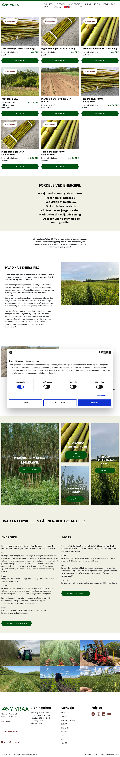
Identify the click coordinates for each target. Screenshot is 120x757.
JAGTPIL (64, 716)
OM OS (64, 743)
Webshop (49, 4)
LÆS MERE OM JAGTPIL (75, 593)
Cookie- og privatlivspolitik (110, 754)
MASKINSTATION (74, 4)
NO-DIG (97, 4)
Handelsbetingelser (90, 754)
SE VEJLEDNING (30, 470)
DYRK (46, 7)
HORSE (105, 4)
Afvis (26, 403)
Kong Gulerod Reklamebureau (27, 754)
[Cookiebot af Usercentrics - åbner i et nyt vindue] (100, 352)
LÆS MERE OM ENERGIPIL (16, 623)
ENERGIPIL (61, 4)
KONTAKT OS (105, 470)
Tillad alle (94, 403)
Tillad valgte (60, 403)
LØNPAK (87, 4)
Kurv (56, 7)
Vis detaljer (102, 395)
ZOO (113, 4)
